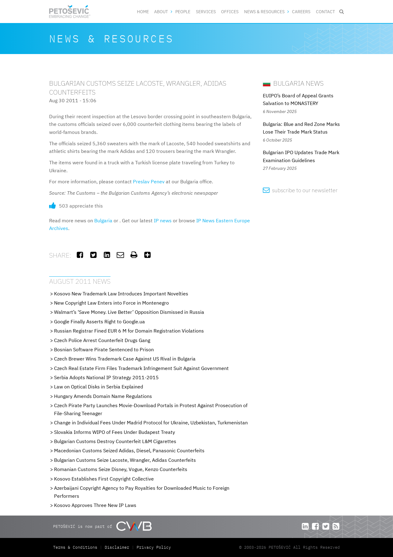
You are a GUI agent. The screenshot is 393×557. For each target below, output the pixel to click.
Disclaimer (117, 547)
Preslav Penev (149, 181)
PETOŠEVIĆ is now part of (102, 526)
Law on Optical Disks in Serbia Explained (98, 387)
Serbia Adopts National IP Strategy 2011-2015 (106, 377)
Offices (230, 11)
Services (206, 11)
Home (143, 11)
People (182, 11)
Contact (325, 11)
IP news (163, 220)
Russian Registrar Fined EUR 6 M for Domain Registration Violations (129, 331)
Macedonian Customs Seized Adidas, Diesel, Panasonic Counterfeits (129, 450)
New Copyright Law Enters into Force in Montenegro (111, 303)
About (161, 11)
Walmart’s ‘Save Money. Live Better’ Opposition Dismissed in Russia (129, 312)
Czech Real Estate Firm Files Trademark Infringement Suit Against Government (141, 368)
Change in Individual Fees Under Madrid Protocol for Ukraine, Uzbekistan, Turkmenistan (151, 422)
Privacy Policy (154, 547)
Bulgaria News (293, 83)
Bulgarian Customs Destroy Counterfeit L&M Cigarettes (115, 441)
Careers (301, 11)
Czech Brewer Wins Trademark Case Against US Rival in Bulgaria (125, 359)
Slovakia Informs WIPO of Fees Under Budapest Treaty (114, 432)
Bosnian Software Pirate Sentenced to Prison (104, 349)
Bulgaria (103, 220)
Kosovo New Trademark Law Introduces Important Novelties (121, 293)
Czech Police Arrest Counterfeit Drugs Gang (102, 340)
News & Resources (264, 11)
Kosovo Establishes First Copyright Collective (104, 479)
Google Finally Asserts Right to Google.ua (99, 321)
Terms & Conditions (76, 547)
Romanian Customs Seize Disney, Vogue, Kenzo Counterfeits (120, 469)
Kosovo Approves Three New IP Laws (95, 505)
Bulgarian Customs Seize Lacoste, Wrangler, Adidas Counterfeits (125, 460)
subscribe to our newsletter (300, 190)
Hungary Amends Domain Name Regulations (103, 396)
